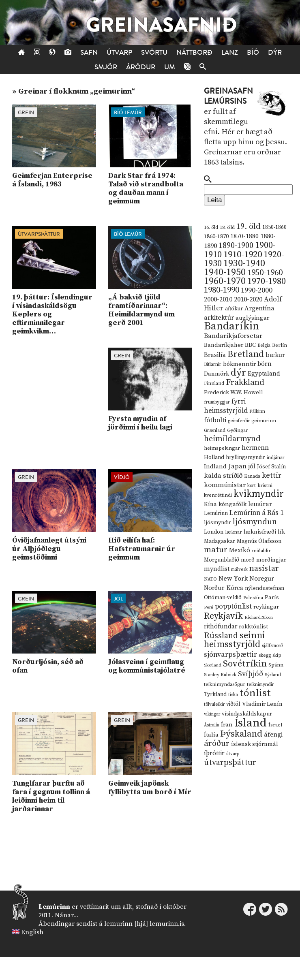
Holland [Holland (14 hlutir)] (214, 457)
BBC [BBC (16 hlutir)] (250, 345)
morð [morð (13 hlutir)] (248, 560)
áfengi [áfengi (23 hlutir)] (273, 735)
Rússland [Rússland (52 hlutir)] (221, 636)
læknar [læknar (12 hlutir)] (233, 532)
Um (169, 67)
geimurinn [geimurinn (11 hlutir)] (263, 421)
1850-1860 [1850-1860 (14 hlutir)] (274, 227)
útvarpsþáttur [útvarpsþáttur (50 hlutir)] (230, 763)
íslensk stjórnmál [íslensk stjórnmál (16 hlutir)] (254, 744)
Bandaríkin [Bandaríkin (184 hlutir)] (231, 326)
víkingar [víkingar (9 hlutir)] (212, 714)
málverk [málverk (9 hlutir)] (239, 569)
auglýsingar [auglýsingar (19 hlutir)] (252, 318)
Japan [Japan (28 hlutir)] (237, 466)
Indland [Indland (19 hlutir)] (215, 466)
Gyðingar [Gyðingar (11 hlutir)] (237, 430)
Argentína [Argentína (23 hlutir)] (259, 308)
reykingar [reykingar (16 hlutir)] (266, 607)
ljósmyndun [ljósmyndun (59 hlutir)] (255, 522)
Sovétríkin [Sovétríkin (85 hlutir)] (245, 664)
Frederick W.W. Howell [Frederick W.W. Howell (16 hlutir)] (233, 392)
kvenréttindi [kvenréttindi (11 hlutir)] (218, 495)
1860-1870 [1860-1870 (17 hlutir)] (216, 236)
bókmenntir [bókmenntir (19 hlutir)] (239, 364)
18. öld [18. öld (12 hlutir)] (227, 227)
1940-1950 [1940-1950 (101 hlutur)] (225, 272)
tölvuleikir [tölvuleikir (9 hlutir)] (214, 704)
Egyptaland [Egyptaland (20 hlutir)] (264, 374)
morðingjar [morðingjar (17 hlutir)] (271, 560)
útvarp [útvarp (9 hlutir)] (232, 754)
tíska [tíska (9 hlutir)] (233, 695)
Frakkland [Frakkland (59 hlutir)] (245, 382)
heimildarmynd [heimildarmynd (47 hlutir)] (232, 439)
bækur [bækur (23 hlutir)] (275, 355)
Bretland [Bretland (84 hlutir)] (245, 354)
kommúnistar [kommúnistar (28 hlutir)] (225, 485)
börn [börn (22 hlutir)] (264, 364)
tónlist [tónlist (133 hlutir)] (255, 693)
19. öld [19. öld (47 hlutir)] (248, 227)
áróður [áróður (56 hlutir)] (216, 743)
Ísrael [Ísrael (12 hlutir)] (275, 725)
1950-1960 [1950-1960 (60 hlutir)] (265, 272)
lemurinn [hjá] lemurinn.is (144, 924)
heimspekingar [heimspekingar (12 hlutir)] (222, 448)
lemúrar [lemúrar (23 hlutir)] (260, 504)
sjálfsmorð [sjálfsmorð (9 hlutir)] (272, 646)
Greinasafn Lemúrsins (228, 96)
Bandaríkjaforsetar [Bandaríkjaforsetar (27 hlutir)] (233, 336)
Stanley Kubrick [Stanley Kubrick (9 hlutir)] (220, 675)
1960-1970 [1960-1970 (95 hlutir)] (225, 281)
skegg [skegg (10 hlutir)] (265, 655)
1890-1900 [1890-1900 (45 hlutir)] (236, 245)
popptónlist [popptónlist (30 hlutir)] (233, 606)
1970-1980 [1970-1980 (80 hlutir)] (266, 281)
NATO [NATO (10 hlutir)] (210, 579)
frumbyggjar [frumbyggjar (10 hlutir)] (217, 402)
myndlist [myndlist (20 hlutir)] (216, 569)
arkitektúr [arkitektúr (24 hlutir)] (219, 318)
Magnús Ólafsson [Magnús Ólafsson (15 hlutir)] (259, 541)
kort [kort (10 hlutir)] (251, 486)
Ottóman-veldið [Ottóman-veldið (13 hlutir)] (223, 597)
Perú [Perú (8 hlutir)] (208, 607)
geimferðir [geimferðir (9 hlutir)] (239, 421)
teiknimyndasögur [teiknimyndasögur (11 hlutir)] (224, 684)
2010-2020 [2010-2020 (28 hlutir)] (248, 299)
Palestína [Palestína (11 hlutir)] (253, 598)
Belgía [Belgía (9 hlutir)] (263, 345)
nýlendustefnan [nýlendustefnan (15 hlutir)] (264, 588)
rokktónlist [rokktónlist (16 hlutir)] (253, 626)
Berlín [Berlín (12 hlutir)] (279, 345)
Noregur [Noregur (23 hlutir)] (261, 579)
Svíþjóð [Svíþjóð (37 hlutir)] (250, 674)
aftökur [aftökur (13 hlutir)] (234, 308)
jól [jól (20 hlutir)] (251, 466)
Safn (89, 52)
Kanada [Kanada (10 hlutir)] (252, 476)
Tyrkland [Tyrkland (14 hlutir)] (215, 694)
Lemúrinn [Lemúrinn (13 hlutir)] (216, 513)
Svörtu (154, 52)
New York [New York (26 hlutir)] (233, 579)
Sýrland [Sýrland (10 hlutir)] (273, 675)
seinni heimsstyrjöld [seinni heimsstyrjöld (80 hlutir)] (234, 640)
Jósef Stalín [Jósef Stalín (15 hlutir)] (271, 466)
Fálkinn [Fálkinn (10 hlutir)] (257, 411)
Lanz (229, 52)
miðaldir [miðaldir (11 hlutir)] (261, 551)
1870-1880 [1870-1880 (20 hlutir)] (244, 236)
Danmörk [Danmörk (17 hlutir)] (216, 374)
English (32, 932)
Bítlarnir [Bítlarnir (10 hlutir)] (212, 364)
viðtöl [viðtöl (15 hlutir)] (233, 704)
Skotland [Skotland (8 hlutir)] (212, 665)
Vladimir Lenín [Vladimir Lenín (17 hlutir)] (262, 704)
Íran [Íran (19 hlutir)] (227, 724)
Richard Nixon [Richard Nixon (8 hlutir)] (258, 617)
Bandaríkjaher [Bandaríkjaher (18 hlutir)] (223, 345)
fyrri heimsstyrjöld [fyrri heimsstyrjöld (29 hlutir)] (226, 406)
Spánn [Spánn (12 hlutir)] (275, 665)
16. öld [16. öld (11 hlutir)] (211, 227)
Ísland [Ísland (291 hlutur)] (250, 723)
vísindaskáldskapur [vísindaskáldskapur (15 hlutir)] (247, 714)
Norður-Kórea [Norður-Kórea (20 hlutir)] (223, 588)
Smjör (105, 67)
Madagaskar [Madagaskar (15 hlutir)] (219, 541)
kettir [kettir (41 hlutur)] (271, 475)
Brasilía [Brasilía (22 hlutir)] (215, 355)
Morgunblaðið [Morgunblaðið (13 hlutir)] (221, 560)
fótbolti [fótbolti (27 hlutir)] (215, 420)
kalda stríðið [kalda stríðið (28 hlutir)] (223, 475)
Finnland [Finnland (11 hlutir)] (214, 383)
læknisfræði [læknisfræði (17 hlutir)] (260, 532)
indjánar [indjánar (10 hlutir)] (276, 458)
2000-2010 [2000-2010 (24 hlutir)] (218, 299)
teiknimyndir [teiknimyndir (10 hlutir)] (260, 684)
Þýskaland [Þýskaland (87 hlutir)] (241, 734)
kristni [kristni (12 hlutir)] (264, 485)
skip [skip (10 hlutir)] (276, 655)
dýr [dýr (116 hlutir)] (238, 373)
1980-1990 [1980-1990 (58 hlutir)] (221, 290)
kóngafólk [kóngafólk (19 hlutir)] (232, 504)
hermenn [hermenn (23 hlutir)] (255, 448)
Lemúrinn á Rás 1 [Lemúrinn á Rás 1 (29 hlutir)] (256, 512)
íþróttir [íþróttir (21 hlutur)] (214, 753)
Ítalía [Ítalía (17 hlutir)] (211, 735)
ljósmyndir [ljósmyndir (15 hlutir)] (217, 522)
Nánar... (66, 915)
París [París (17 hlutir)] (272, 597)
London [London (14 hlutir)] (213, 532)
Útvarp (119, 52)
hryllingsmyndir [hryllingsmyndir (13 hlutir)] (245, 457)
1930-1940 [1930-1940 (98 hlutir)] (244, 263)
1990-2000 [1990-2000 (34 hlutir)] (256, 290)
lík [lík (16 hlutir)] (281, 532)
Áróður (140, 67)
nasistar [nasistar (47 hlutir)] (264, 569)
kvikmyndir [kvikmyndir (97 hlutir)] (259, 494)
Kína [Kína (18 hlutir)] (210, 504)
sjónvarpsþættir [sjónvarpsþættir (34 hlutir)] (230, 654)
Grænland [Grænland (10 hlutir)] (214, 430)
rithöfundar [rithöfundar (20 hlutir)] (220, 626)
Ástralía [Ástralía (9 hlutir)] (211, 725)
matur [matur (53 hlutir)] (215, 550)
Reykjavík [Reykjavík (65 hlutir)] (223, 616)
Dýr (275, 52)
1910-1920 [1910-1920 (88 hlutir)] (242, 255)
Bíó (253, 52)
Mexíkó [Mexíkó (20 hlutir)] (239, 550)
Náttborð (194, 52)
